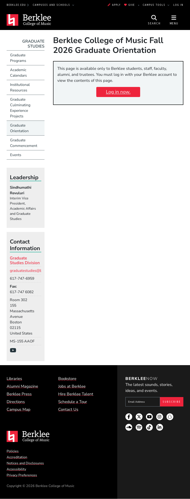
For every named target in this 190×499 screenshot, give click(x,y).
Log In (178, 4)
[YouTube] (14, 350)
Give (129, 4)
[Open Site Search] (154, 20)
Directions (16, 402)
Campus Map (18, 409)
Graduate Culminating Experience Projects (20, 108)
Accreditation (17, 457)
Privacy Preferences (22, 475)
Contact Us (68, 409)
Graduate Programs (18, 57)
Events (15, 154)
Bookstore (67, 378)
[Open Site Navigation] (174, 20)
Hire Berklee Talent (75, 394)
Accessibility (16, 469)
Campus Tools (155, 4)
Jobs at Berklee (72, 386)
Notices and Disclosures (25, 463)
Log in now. (118, 92)
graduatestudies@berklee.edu (34, 270)
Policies (13, 451)
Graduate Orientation (19, 128)
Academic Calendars (18, 72)
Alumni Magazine (22, 386)
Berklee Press (19, 394)
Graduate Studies (33, 44)
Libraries (14, 378)
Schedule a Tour (72, 402)
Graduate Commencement (23, 142)
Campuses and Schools (52, 4)
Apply (114, 4)
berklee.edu (16, 4)
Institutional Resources (20, 87)
